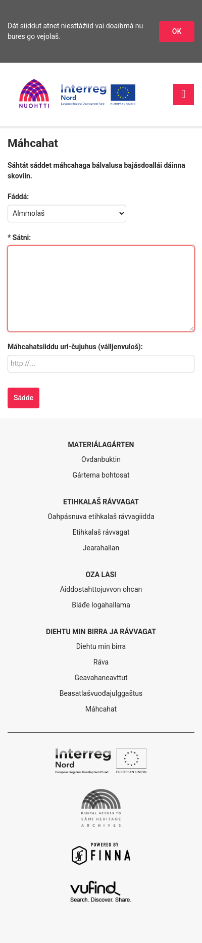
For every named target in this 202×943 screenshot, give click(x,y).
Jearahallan (101, 548)
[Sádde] (23, 398)
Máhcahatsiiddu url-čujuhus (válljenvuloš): (75, 347)
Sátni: (22, 237)
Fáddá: (18, 197)
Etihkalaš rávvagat (100, 532)
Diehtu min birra (101, 646)
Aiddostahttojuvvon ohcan (101, 589)
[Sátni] (101, 289)
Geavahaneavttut (101, 678)
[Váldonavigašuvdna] (183, 94)
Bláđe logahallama (101, 605)
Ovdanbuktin (101, 459)
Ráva (101, 662)
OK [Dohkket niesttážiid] (177, 31)
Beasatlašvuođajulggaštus (101, 693)
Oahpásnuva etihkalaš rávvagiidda (101, 516)
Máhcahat (101, 709)
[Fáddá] (67, 213)
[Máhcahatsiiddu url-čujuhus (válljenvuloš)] (101, 363)
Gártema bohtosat (100, 475)
